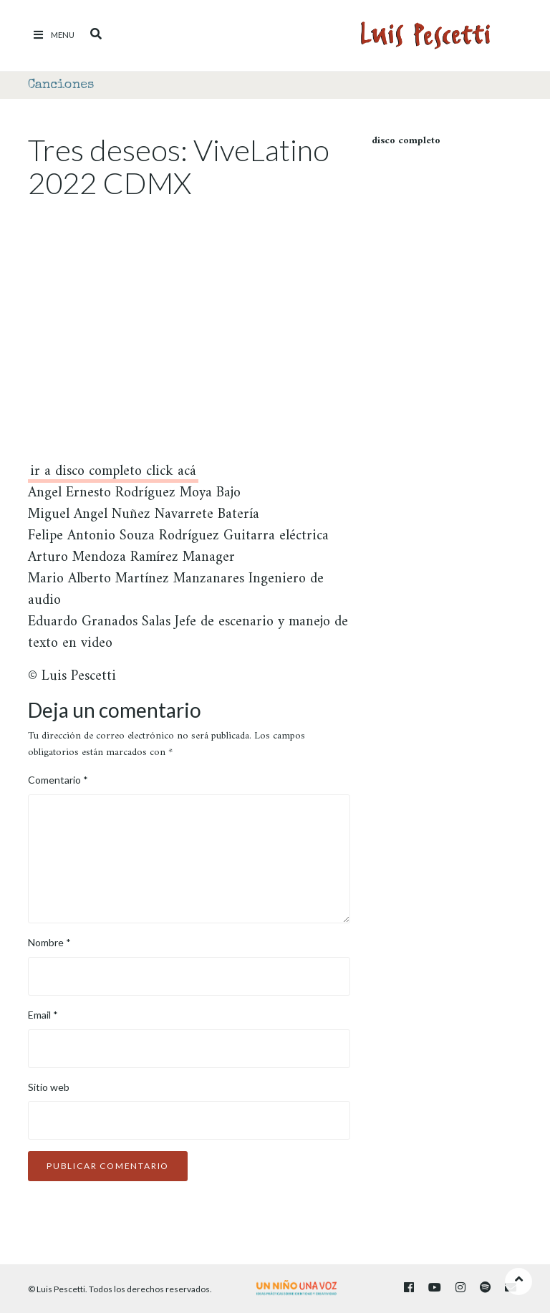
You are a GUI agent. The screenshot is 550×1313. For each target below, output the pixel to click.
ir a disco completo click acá (113, 474)
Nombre (49, 942)
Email (43, 1015)
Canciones (61, 85)
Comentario (58, 780)
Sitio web (48, 1087)
